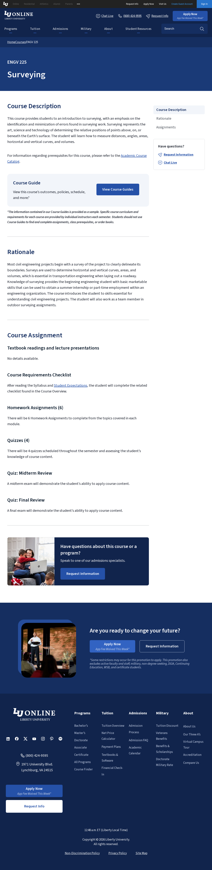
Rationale (163, 118)
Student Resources (138, 29)
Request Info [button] (34, 806)
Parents (69, 4)
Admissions (60, 29)
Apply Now (148, 4)
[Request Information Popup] (82, 574)
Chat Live (170, 163)
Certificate (81, 755)
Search (202, 29)
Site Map (141, 853)
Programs (10, 29)
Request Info (132, 4)
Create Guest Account (182, 4)
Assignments (166, 127)
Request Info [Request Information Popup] (157, 16)
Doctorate (81, 740)
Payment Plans (111, 747)
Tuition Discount (167, 726)
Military (86, 29)
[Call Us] (130, 16)
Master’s (79, 733)
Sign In (204, 4)
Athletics (44, 4)
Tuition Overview (113, 726)
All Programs (82, 762)
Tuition (35, 29)
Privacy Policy (117, 853)
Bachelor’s (81, 726)
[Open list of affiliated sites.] (78, 4)
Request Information (178, 155)
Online (16, 4)
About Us (189, 726)
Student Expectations (70, 385)
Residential (29, 4)
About (108, 29)
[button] (190, 16)
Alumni (56, 4)
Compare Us (191, 763)
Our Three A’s (192, 734)
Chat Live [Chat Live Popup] (104, 16)
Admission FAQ (138, 740)
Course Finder (83, 769)
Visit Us (162, 4)
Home (11, 42)
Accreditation (192, 755)
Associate (80, 747)
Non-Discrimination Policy (82, 853)
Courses (20, 42)
